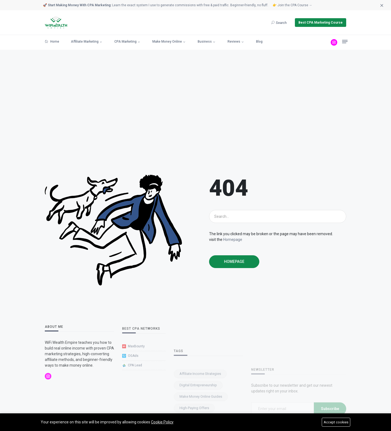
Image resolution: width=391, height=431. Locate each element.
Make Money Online (167, 41)
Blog (259, 41)
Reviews (234, 41)
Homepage (232, 239)
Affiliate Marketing (85, 41)
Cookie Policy (162, 422)
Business (205, 41)
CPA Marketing (125, 41)
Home (52, 41)
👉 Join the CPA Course (292, 5)
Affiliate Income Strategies (200, 410)
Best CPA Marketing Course (320, 22)
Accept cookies (335, 422)
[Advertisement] (195, 112)
